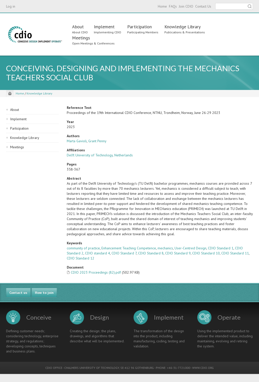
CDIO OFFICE (53, 368)
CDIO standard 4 (97, 253)
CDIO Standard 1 (220, 248)
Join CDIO (186, 6)
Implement (104, 27)
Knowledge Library (182, 27)
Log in (10, 6)
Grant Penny (97, 141)
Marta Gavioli (77, 141)
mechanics (165, 248)
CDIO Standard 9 (178, 253)
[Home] (10, 93)
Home (162, 6)
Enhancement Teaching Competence (128, 248)
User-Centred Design (190, 248)
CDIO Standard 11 (235, 253)
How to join (44, 292)
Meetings (81, 38)
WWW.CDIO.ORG (203, 368)
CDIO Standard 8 (151, 253)
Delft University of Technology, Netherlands (100, 155)
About (78, 27)
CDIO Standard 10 (206, 253)
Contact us (18, 292)
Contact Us (203, 6)
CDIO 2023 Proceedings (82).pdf (96, 272)
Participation (139, 27)
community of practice (83, 248)
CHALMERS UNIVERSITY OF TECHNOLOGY (91, 368)
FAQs (173, 6)
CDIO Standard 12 (80, 258)
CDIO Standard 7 (124, 253)
